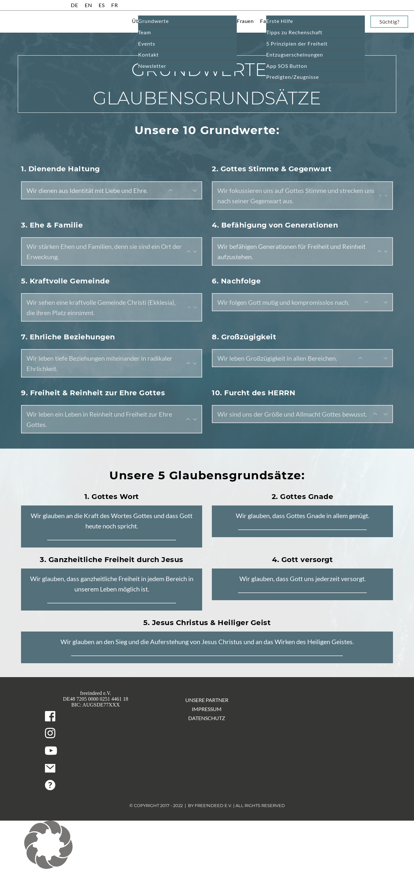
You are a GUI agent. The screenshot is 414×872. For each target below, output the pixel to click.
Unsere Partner (206, 700)
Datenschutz (206, 718)
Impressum (207, 709)
